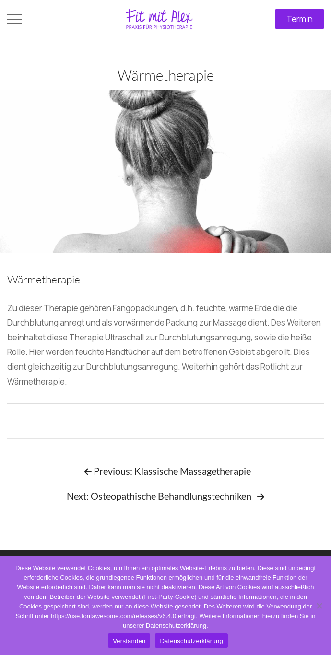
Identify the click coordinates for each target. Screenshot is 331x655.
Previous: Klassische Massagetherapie (167, 471)
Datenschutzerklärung (191, 640)
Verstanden (129, 640)
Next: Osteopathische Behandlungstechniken (165, 496)
